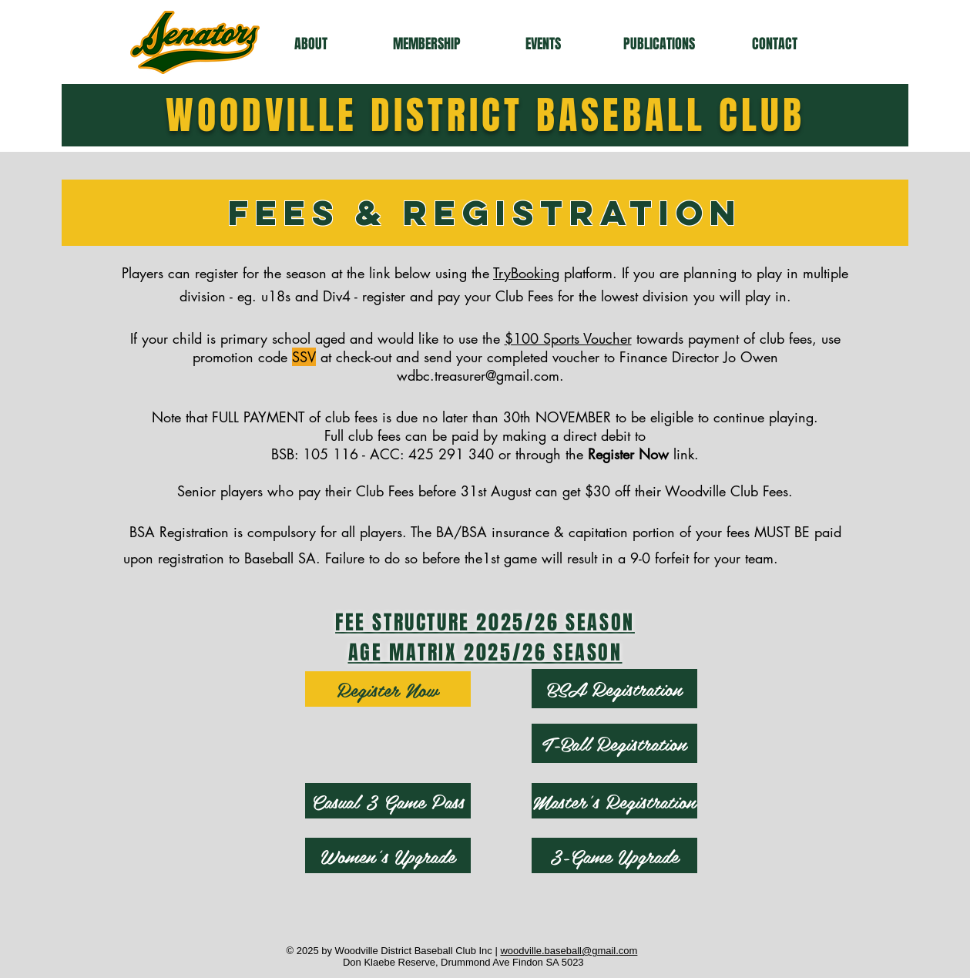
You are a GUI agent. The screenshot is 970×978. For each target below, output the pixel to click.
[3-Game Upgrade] (614, 855)
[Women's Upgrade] (388, 855)
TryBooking (526, 273)
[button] (311, 44)
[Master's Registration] (614, 800)
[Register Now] (388, 689)
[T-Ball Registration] (614, 743)
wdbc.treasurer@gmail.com (478, 375)
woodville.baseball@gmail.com (568, 950)
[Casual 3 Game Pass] (388, 800)
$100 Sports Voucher (568, 338)
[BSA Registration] (614, 688)
